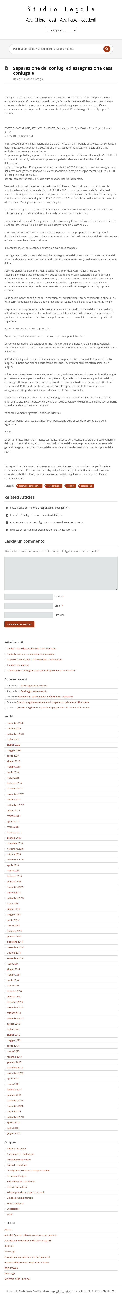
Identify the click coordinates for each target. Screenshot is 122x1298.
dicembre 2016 (15, 843)
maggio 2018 (14, 766)
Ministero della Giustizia (17, 1278)
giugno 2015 (13, 908)
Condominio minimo (18, 664)
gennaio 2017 (14, 837)
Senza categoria (15, 1203)
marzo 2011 (13, 1084)
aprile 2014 (13, 980)
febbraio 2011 (14, 1089)
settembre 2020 (15, 733)
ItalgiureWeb (11, 1267)
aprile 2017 (13, 821)
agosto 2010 (13, 1122)
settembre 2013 (15, 1018)
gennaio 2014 (14, 996)
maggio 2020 (14, 750)
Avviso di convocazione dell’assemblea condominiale (34, 659)
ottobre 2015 (14, 892)
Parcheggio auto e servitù (34, 685)
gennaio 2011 (14, 1094)
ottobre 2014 (14, 952)
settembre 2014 (15, 958)
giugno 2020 (13, 744)
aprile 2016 (13, 865)
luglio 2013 (12, 1029)
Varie (9, 1214)
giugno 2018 (13, 761)
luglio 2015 (12, 903)
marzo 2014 (13, 985)
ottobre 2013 (14, 1012)
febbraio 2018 (14, 783)
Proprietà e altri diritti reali (21, 1181)
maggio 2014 (14, 974)
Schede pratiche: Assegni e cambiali (25, 1192)
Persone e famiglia (33, 79)
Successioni (13, 1208)
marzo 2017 (13, 826)
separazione (86, 485)
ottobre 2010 (14, 1111)
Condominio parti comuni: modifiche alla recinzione (45, 696)
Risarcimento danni (17, 1187)
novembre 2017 (15, 794)
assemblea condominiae (30, 485)
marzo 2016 (13, 870)
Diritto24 (9, 1245)
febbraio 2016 (14, 876)
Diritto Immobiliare (17, 1165)
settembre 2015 (15, 898)
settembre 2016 (15, 859)
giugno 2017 (13, 810)
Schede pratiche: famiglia (20, 1197)
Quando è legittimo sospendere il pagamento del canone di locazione (52, 702)
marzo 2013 (13, 1051)
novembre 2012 (15, 1073)
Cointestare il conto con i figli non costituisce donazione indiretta (44, 522)
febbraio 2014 (14, 991)
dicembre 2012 (15, 1067)
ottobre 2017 (14, 799)
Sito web (60, 615)
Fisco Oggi (9, 1251)
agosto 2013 (13, 1023)
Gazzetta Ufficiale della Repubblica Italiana (26, 1262)
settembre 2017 (15, 805)
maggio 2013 (14, 1040)
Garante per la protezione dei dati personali (27, 1256)
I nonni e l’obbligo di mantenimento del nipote (34, 515)
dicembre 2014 (15, 941)
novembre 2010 (15, 1105)
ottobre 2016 (14, 854)
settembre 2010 (15, 1116)
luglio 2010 (12, 1127)
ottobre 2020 (14, 728)
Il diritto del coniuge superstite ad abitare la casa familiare (41, 529)
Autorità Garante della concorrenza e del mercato (30, 1235)
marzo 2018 (13, 777)
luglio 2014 (12, 963)
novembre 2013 (15, 1007)
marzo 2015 (13, 925)
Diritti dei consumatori (19, 1159)
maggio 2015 (14, 914)
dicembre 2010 (15, 1100)
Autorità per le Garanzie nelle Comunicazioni (27, 1240)
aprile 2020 (13, 755)
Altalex (8, 1229)
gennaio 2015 (14, 936)
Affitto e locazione (16, 1148)
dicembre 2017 (15, 788)
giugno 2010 (13, 1133)
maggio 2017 (14, 815)
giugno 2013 (13, 1034)
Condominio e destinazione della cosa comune (31, 648)
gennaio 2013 (14, 1062)
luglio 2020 (12, 739)
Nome (59, 596)
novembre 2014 (15, 947)
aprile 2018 (13, 772)
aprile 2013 (13, 1045)
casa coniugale (54, 485)
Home (16, 79)
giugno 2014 (13, 969)
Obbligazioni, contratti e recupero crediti (28, 1170)
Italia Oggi (9, 1273)
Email (59, 605)
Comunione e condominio (20, 1154)
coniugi (71, 485)
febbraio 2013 (14, 1056)
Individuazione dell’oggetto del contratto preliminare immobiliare (41, 670)
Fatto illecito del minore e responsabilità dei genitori (37, 507)
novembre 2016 (15, 848)
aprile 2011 (13, 1078)
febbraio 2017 (14, 832)
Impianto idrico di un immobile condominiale (30, 653)
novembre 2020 (15, 722)
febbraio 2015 (14, 930)
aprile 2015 (13, 919)
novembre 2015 (15, 887)
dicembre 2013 (15, 1002)
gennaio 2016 (14, 881)
